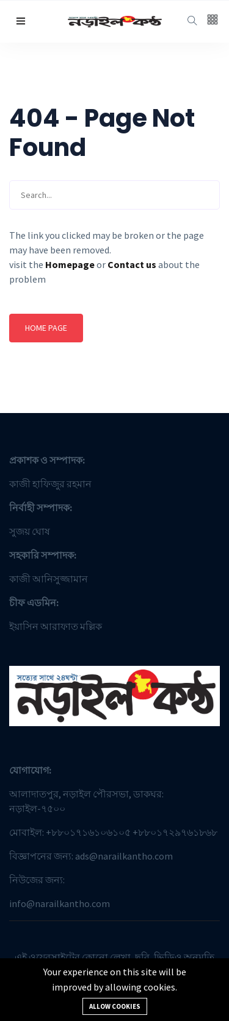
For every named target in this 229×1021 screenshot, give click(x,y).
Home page (46, 327)
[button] (20, 21)
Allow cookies (114, 1006)
